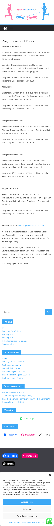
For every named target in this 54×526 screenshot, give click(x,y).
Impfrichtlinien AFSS (11, 368)
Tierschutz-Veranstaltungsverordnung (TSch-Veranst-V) (26, 399)
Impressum (42, 522)
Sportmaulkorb (8, 344)
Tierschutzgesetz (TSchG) (13, 392)
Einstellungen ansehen (27, 516)
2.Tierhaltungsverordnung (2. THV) (17, 395)
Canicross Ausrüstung (11, 331)
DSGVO (5, 358)
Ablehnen (27, 509)
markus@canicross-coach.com (31, 225)
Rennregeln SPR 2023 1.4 (13, 361)
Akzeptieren (27, 501)
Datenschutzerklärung (29, 522)
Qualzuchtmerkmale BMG (13, 402)
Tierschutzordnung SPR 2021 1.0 (16, 375)
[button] (50, 475)
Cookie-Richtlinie (14, 522)
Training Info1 (8, 334)
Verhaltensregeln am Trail (13, 371)
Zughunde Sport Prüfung (13, 378)
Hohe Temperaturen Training (15, 341)
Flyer (4, 328)
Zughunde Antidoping (11, 365)
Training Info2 (8, 337)
